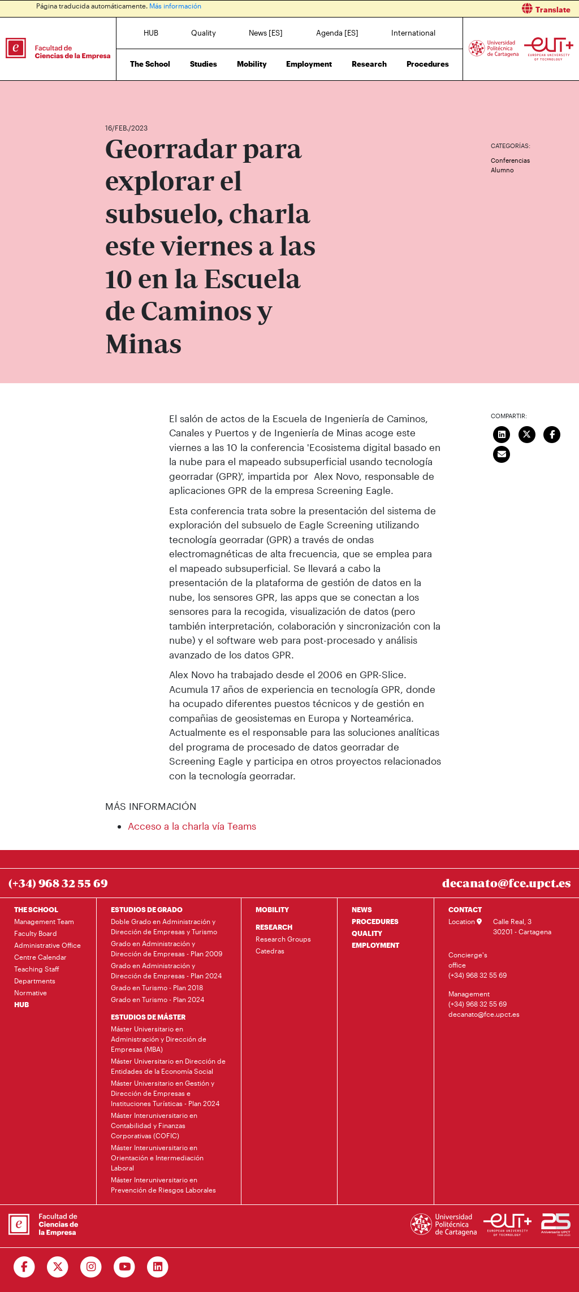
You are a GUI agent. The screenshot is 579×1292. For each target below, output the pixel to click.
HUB (151, 32)
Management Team (44, 921)
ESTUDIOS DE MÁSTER (148, 1017)
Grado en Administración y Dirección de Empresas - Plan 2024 (166, 970)
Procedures (428, 63)
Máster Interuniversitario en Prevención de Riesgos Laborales (163, 1185)
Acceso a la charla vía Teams (192, 825)
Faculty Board (35, 933)
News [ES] (266, 32)
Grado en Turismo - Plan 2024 (157, 999)
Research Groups (283, 939)
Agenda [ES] (337, 32)
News (136, 94)
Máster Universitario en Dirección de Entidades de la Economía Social (168, 1066)
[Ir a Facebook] (24, 1267)
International (413, 32)
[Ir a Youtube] (125, 1267)
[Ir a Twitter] (58, 1267)
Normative (30, 992)
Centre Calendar (40, 957)
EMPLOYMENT (375, 945)
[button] (438, 9)
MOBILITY (272, 909)
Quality (203, 32)
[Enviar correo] (501, 453)
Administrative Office (47, 945)
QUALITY (367, 933)
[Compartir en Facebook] (552, 433)
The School (150, 63)
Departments (34, 981)
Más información (175, 6)
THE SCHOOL (36, 909)
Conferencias (510, 160)
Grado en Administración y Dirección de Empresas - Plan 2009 (166, 948)
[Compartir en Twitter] (527, 433)
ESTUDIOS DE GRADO (147, 909)
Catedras (270, 951)
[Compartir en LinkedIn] (501, 433)
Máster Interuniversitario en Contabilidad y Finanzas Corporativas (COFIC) (154, 1125)
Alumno (502, 170)
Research (369, 63)
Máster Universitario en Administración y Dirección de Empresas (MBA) (158, 1039)
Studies (203, 63)
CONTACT (465, 909)
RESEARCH (274, 927)
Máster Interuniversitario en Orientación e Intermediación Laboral (157, 1157)
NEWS (362, 909)
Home (114, 94)
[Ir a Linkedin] (158, 1267)
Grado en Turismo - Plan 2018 (157, 987)
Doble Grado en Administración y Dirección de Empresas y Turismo (164, 926)
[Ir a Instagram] (91, 1267)
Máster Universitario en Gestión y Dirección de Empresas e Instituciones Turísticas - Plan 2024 (165, 1093)
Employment (309, 63)
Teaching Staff (36, 969)
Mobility (252, 63)
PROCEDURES (375, 921)
